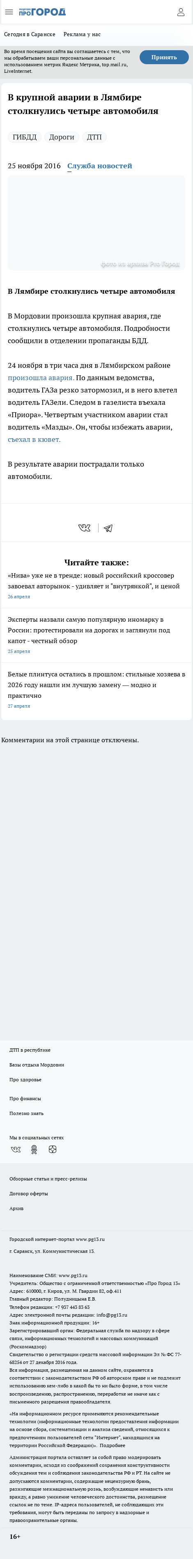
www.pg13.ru (90, 1239)
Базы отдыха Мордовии (36, 1065)
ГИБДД (25, 137)
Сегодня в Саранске (29, 34)
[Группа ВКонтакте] (15, 1149)
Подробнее (112, 1445)
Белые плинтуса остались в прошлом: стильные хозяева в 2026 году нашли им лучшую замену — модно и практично (96, 690)
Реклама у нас (82, 34)
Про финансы (25, 1098)
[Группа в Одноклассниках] (34, 1149)
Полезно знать (26, 1113)
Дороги (61, 137)
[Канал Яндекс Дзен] (52, 1149)
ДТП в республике (30, 1050)
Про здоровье (25, 1079)
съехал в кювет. (34, 439)
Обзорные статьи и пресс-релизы (48, 1179)
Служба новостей (99, 165)
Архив (16, 1208)
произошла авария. (41, 377)
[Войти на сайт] (180, 12)
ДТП (94, 137)
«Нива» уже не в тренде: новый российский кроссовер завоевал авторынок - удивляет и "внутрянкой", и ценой (96, 586)
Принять (164, 57)
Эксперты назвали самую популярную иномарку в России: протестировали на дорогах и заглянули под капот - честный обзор (96, 636)
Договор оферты (28, 1193)
